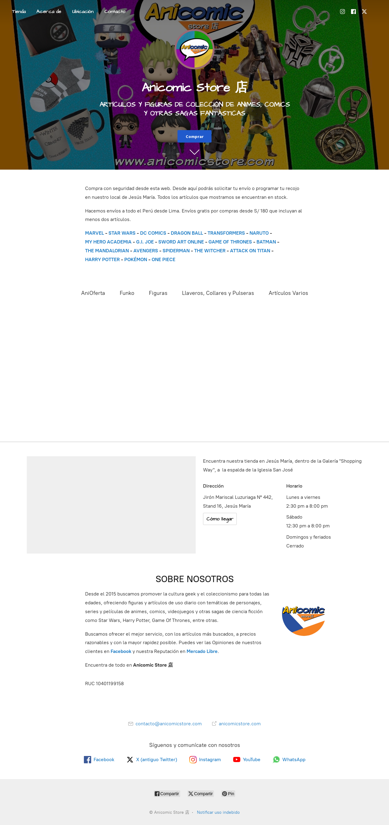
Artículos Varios (288, 293)
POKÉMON (135, 259)
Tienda (19, 11)
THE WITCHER (209, 251)
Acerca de (48, 11)
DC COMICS (153, 233)
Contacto (114, 11)
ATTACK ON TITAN (250, 251)
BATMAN (266, 242)
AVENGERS (145, 251)
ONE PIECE (163, 259)
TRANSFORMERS (227, 233)
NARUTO (259, 233)
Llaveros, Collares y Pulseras (218, 293)
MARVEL (94, 233)
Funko (127, 293)
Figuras (158, 293)
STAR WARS (122, 233)
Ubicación (82, 11)
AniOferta (93, 293)
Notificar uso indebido (218, 812)
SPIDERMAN (176, 251)
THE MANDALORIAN (107, 251)
